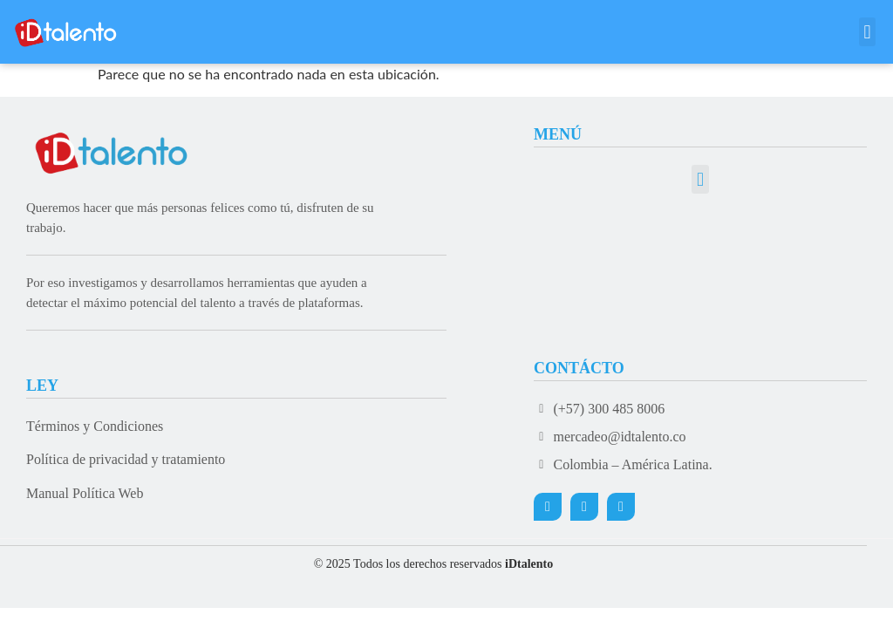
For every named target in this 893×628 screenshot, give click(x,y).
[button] (867, 31)
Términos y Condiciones (94, 426)
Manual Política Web (84, 493)
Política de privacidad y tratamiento (125, 459)
